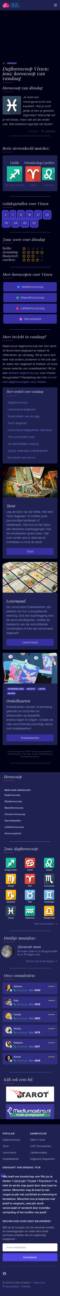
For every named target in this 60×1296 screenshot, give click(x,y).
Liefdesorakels (38, 1152)
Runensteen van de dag (23, 416)
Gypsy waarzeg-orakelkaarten (28, 450)
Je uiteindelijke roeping (23, 443)
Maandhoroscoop (30, 298)
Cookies (25, 1286)
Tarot (30, 551)
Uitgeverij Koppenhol (42, 1158)
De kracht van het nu (21, 457)
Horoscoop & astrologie (41, 961)
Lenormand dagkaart (22, 409)
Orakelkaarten (30, 738)
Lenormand (30, 642)
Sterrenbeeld (30, 319)
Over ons (39, 1282)
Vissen (33, 131)
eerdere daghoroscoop (23, 373)
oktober (12, 63)
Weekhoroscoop (30, 287)
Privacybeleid (11, 1286)
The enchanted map (21, 437)
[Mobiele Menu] (55, 5)
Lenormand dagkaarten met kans (30, 430)
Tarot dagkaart (17, 423)
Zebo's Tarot (37, 1139)
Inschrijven (30, 1257)
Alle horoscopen (45, 923)
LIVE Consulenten (40, 1146)
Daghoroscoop (17, 402)
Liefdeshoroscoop (30, 308)
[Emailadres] (30, 1247)
